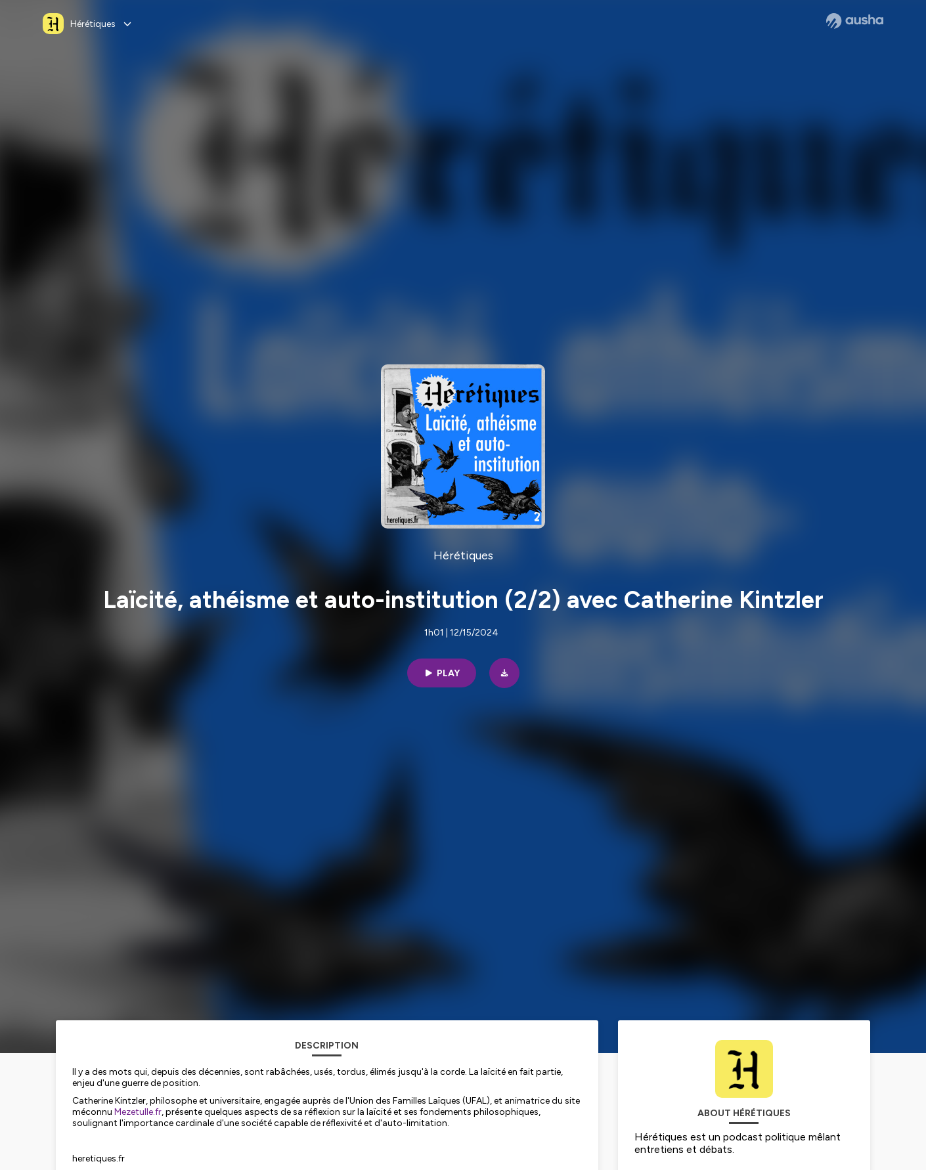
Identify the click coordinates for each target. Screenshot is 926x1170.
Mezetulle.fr (138, 1111)
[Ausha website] (854, 21)
